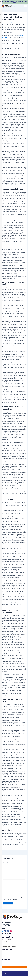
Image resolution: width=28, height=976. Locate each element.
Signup (14, 967)
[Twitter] (2, 931)
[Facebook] (8, 931)
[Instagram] (11, 931)
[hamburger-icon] (25, 6)
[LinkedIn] (5, 931)
